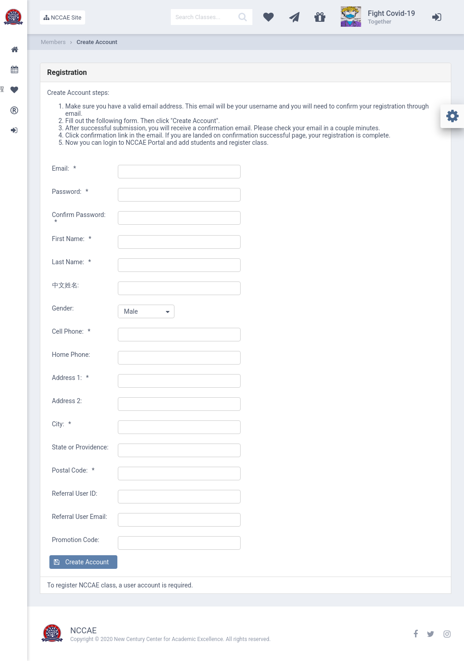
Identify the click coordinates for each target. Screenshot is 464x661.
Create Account (97, 42)
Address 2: (67, 400)
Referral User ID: (74, 493)
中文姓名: (65, 285)
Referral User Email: (79, 516)
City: (61, 424)
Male (131, 311)
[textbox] (211, 17)
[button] (83, 562)
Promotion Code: (76, 539)
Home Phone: (71, 354)
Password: (70, 191)
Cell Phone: (71, 331)
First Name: (72, 238)
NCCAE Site (63, 17)
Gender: (63, 308)
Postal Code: (73, 470)
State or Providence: (80, 447)
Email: (64, 168)
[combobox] (146, 311)
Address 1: (70, 377)
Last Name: (71, 262)
